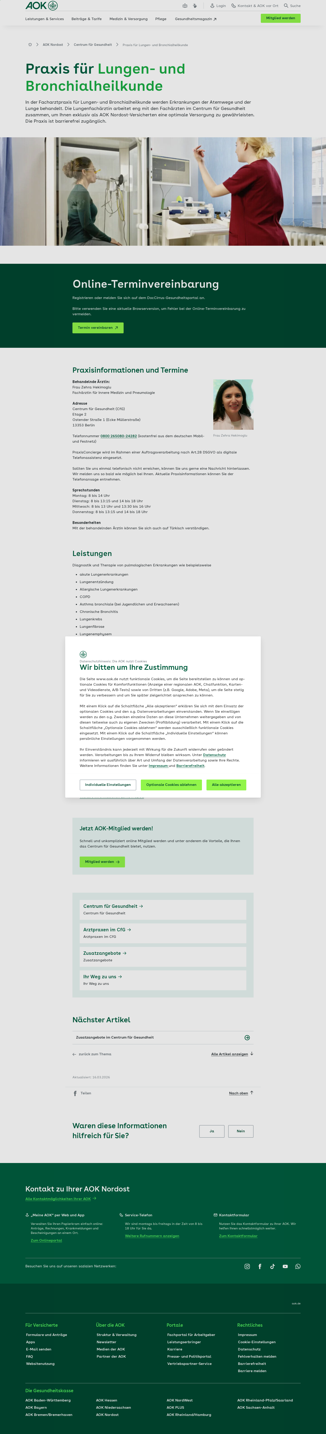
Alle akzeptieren (226, 785)
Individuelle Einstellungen (108, 785)
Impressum (159, 766)
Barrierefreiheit (190, 766)
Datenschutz (214, 755)
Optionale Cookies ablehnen (171, 785)
